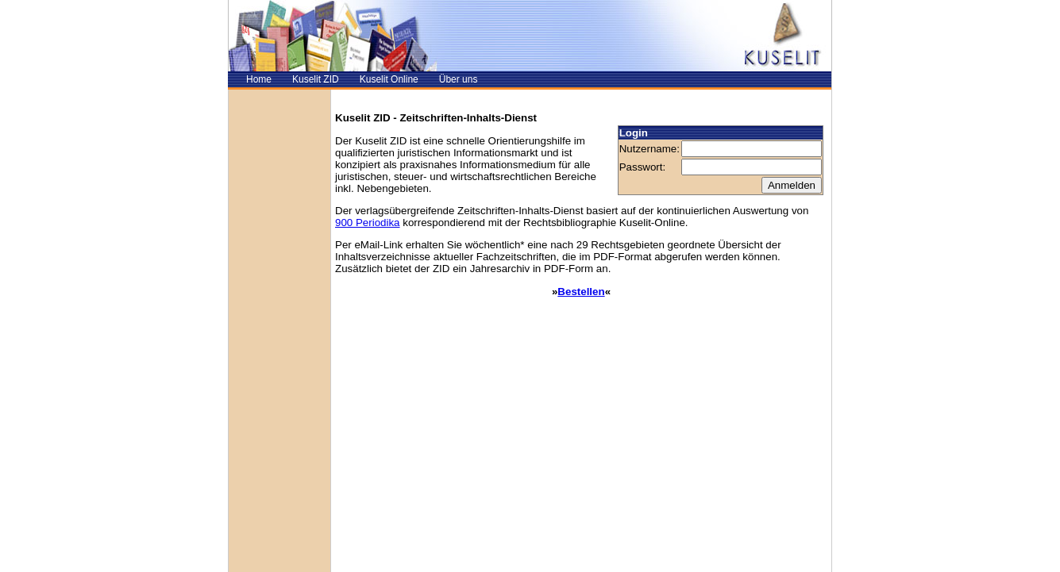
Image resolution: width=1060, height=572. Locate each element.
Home (259, 79)
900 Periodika (367, 222)
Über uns (458, 79)
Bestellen (580, 292)
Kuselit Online (389, 79)
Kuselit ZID (315, 79)
